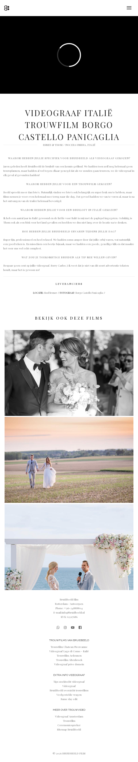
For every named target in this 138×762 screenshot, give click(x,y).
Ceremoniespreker (69, 725)
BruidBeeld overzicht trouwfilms (69, 690)
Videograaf (69, 686)
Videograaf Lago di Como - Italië (69, 651)
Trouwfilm (69, 720)
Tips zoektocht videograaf (69, 681)
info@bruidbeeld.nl (73, 612)
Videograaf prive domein (69, 664)
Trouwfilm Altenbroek (69, 660)
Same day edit (69, 699)
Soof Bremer (50, 292)
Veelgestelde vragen (69, 694)
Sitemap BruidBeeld (69, 729)
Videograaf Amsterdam (69, 716)
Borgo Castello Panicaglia (89, 292)
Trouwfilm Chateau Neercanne (69, 647)
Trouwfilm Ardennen (69, 655)
